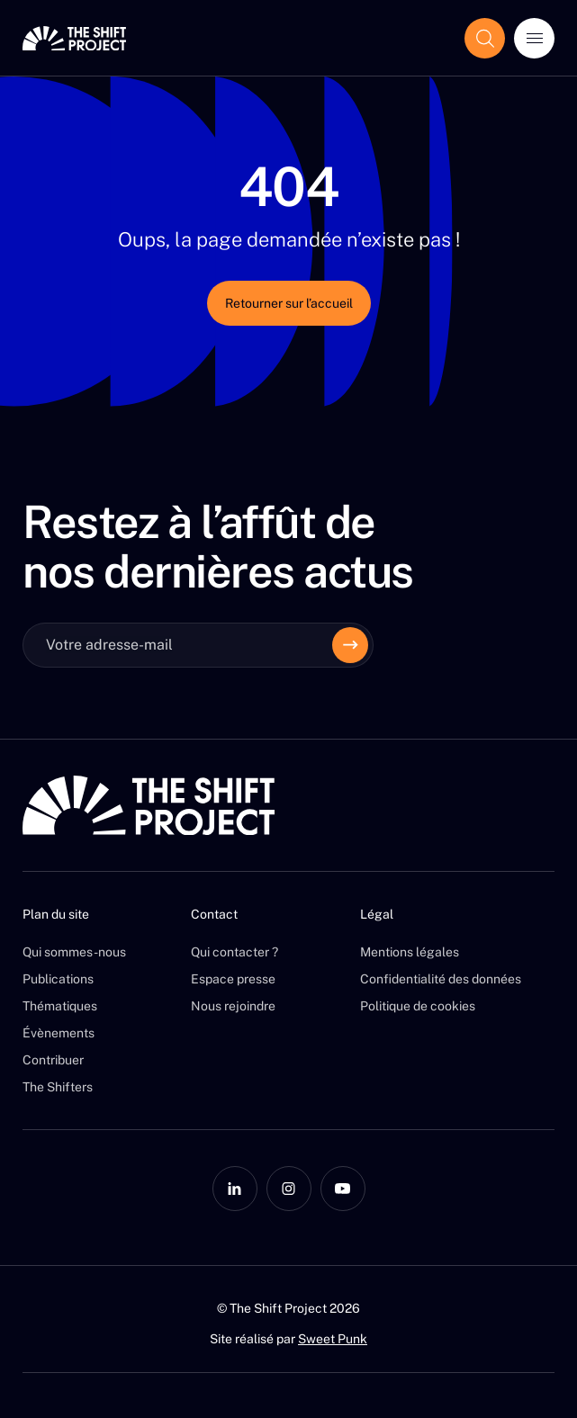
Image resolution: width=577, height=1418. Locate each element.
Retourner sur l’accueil (289, 303)
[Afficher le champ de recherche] (484, 38)
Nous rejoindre (233, 1006)
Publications (58, 979)
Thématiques (60, 1006)
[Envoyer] (350, 645)
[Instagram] (288, 1188)
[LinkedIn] (234, 1188)
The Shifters (58, 1087)
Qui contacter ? (234, 952)
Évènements (59, 1033)
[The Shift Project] (74, 38)
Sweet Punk (332, 1339)
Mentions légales (409, 952)
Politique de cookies (417, 1006)
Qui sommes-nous (74, 952)
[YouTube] (342, 1188)
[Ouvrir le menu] (534, 38)
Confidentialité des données (440, 979)
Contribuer (53, 1060)
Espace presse (233, 979)
